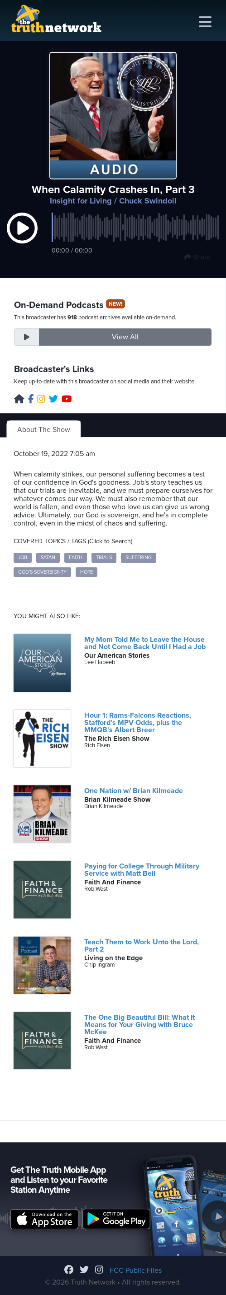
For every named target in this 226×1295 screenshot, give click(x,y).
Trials (104, 558)
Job (22, 558)
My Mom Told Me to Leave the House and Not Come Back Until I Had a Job (145, 643)
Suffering (138, 558)
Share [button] (197, 257)
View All (125, 337)
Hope (86, 572)
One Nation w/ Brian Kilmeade (133, 790)
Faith (75, 558)
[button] (22, 237)
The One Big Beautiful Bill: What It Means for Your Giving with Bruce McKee (139, 1025)
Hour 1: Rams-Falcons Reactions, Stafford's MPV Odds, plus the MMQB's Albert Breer (137, 722)
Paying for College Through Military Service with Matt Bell (141, 870)
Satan (48, 558)
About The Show (43, 429)
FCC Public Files (136, 1270)
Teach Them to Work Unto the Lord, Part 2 (141, 946)
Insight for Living (81, 201)
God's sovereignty (42, 572)
